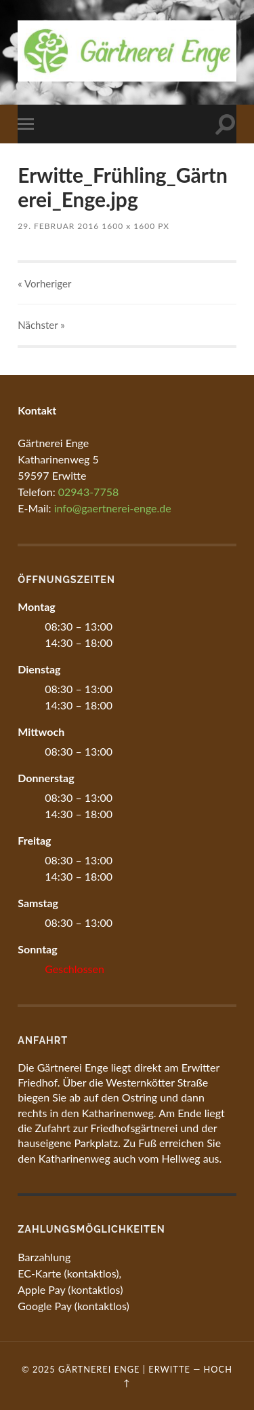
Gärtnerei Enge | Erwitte (124, 1369)
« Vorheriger (44, 283)
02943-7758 (88, 491)
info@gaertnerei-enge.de (112, 507)
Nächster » (41, 325)
